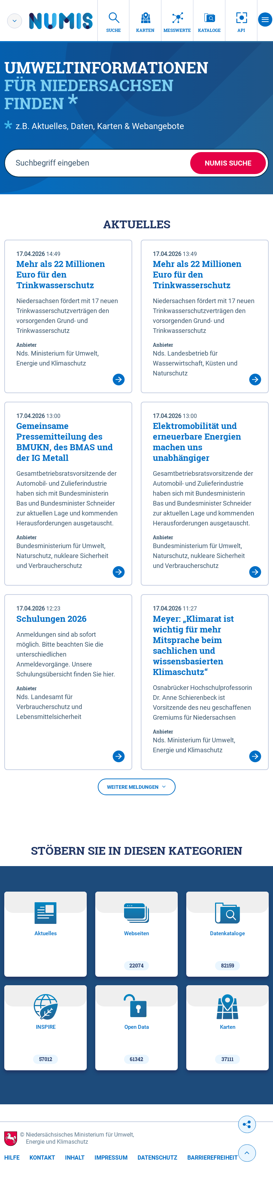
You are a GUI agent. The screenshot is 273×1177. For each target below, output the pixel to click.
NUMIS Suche (228, 163)
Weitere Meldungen (136, 787)
